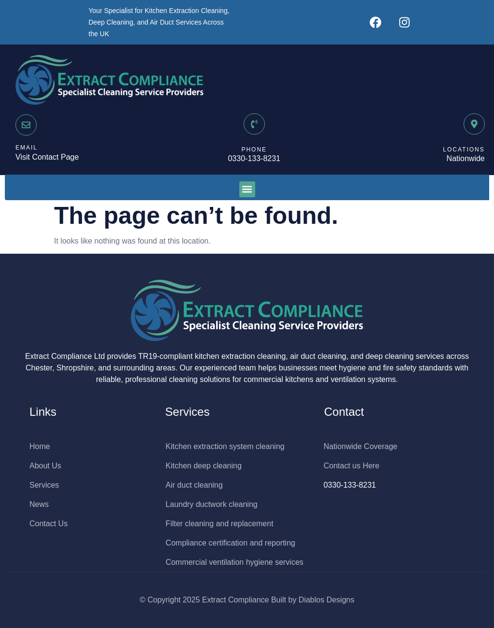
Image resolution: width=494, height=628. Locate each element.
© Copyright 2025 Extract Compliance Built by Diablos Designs (247, 600)
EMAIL (26, 147)
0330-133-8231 (254, 158)
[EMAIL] (26, 125)
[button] (247, 189)
